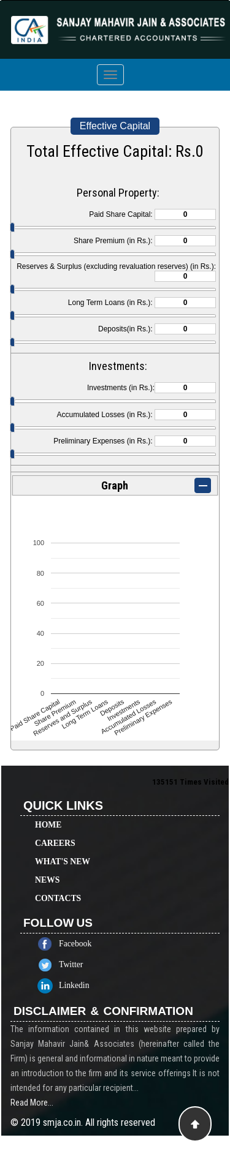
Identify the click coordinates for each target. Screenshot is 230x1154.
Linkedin (85, 985)
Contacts (58, 887)
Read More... (31, 1113)
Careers (55, 832)
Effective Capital (115, 126)
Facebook (86, 943)
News (47, 868)
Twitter (82, 964)
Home (48, 813)
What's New (62, 850)
